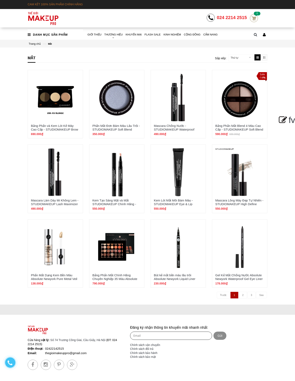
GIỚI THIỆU (94, 34)
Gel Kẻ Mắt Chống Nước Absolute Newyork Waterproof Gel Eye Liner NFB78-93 (239, 278)
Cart (254, 18)
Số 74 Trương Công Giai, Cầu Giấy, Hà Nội (77, 340)
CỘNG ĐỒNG (192, 34)
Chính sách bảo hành (143, 353)
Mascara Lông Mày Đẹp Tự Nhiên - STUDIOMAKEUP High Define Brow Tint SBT (239, 204)
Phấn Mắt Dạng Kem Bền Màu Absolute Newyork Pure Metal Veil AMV (54, 278)
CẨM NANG (210, 34)
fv (286, 120)
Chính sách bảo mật (143, 356)
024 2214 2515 (232, 17)
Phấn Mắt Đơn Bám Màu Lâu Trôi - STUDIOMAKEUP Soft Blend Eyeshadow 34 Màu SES (116, 129)
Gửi (220, 335)
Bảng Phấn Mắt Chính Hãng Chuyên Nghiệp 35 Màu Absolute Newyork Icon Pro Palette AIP (114, 278)
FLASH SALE (152, 34)
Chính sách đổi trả (141, 348)
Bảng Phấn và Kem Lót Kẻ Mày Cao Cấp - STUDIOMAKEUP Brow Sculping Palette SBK (54, 129)
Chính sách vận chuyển (145, 345)
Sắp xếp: (220, 58)
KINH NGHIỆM (172, 34)
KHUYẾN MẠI (134, 34)
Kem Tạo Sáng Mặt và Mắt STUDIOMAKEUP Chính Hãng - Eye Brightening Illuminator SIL (114, 204)
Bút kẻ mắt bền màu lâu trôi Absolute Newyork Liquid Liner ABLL (174, 278)
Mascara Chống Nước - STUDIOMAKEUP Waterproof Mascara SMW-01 (174, 129)
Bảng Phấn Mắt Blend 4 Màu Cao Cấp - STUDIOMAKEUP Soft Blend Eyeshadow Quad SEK (239, 129)
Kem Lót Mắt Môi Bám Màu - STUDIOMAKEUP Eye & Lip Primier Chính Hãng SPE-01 (173, 204)
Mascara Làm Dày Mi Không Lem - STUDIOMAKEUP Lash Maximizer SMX (54, 204)
